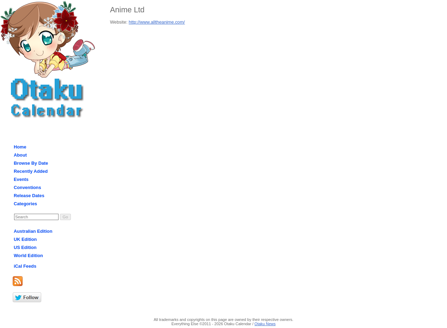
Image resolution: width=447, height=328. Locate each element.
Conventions (27, 187)
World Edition (28, 255)
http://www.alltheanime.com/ (157, 22)
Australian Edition (33, 231)
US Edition (25, 247)
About (20, 155)
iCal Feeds (25, 266)
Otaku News (265, 324)
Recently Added (31, 171)
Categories (25, 203)
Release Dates (29, 195)
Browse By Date (31, 163)
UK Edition (25, 239)
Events (21, 179)
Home (20, 147)
